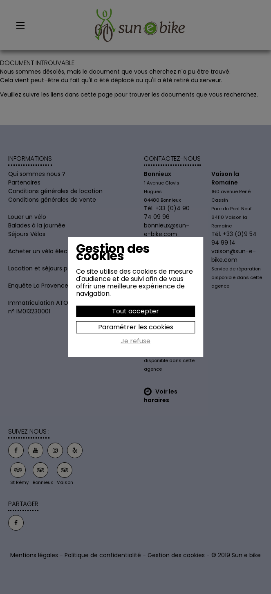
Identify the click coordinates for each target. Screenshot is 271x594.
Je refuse (135, 342)
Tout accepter (135, 311)
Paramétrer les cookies (135, 327)
